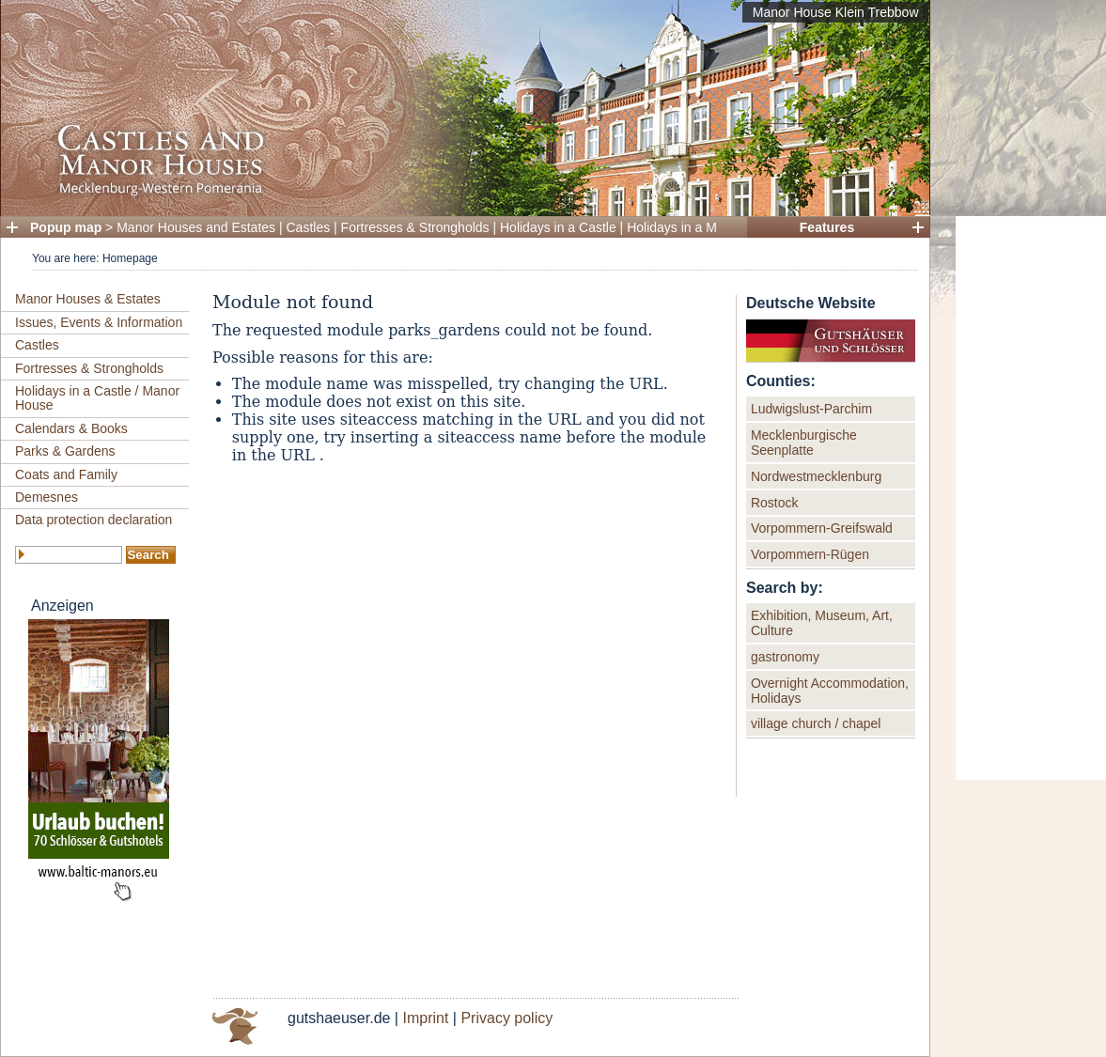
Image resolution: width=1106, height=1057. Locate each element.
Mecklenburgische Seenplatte (804, 442)
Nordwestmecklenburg (816, 476)
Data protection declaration (93, 519)
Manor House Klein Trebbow (836, 12)
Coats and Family (66, 474)
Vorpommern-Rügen (810, 554)
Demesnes (46, 497)
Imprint (425, 1018)
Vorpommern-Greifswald (822, 528)
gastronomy (785, 656)
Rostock (775, 502)
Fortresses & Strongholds (415, 227)
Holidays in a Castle (558, 227)
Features (827, 227)
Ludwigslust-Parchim (811, 408)
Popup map (65, 227)
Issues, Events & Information (98, 322)
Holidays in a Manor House (706, 227)
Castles (309, 227)
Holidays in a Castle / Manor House (97, 397)
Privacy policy (506, 1018)
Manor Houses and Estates (196, 227)
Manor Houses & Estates (88, 298)
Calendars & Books (71, 428)
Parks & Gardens (65, 451)
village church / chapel (816, 723)
